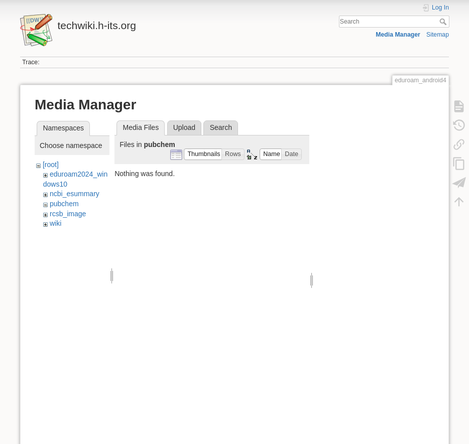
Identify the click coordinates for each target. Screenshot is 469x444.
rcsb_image (68, 214)
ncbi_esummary (74, 194)
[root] (51, 165)
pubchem (64, 204)
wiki (55, 223)
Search (444, 21)
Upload (184, 127)
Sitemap (437, 34)
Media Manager (398, 34)
